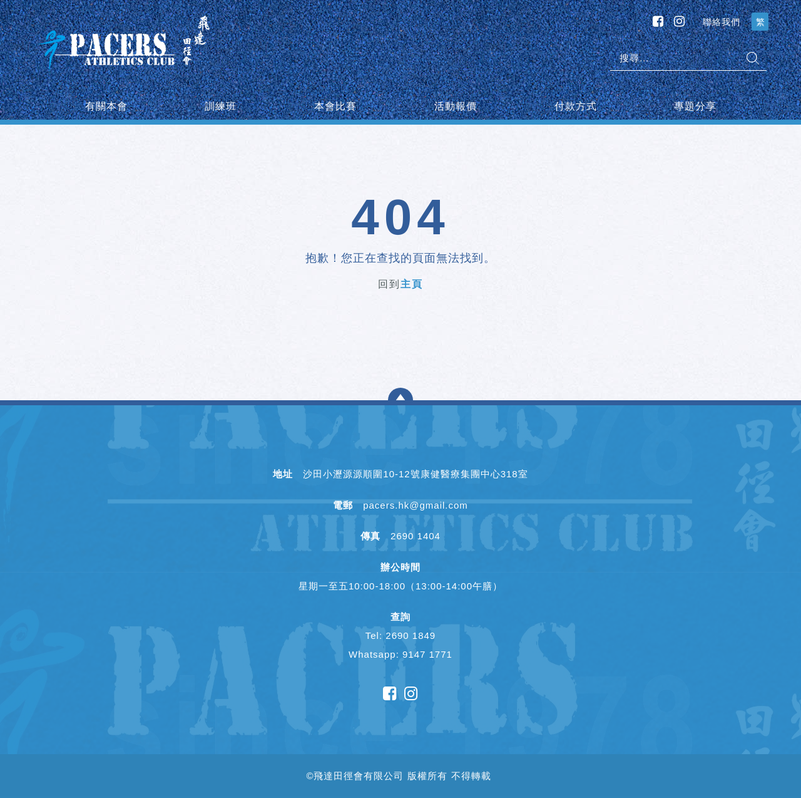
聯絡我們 (721, 22)
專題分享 (695, 106)
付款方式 (575, 106)
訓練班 (221, 106)
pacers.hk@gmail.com (415, 505)
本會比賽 (335, 106)
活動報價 (455, 106)
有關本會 (106, 106)
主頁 (411, 284)
